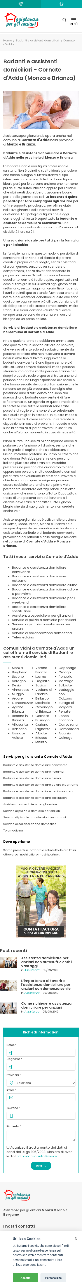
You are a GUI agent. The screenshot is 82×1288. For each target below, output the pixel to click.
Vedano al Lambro (43, 691)
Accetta (25, 1277)
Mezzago (66, 681)
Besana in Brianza (20, 717)
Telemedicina (23, 637)
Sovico (40, 685)
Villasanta (20, 724)
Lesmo (40, 676)
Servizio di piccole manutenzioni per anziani (41, 626)
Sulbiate (65, 685)
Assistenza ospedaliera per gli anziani (42, 615)
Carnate (42, 715)
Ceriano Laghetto (43, 726)
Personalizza (53, 1277)
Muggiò (18, 694)
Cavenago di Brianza (44, 709)
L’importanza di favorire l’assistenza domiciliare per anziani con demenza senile (46, 984)
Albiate (41, 733)
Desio (16, 685)
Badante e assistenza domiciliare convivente (39, 569)
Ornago (65, 672)
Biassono (19, 729)
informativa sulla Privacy (37, 1156)
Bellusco (42, 698)
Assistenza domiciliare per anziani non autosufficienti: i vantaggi (46, 962)
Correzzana (68, 724)
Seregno (19, 681)
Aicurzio (65, 733)
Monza (17, 667)
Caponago (67, 667)
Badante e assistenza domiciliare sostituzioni (39, 608)
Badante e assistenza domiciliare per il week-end (43, 600)
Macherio (42, 702)
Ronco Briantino (66, 717)
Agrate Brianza (18, 709)
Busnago (42, 720)
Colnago (66, 737)
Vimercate (20, 689)
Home (7, 40)
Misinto (41, 742)
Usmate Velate (18, 735)
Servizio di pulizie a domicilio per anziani (44, 619)
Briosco (41, 737)
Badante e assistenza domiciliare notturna (39, 578)
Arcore (17, 698)
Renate (65, 711)
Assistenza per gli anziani (22, 1210)
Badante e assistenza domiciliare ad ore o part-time (45, 591)
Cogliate (42, 681)
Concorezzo (22, 702)
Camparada (69, 729)
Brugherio (19, 672)
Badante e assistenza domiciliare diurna (44, 585)
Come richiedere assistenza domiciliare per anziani (46, 1005)
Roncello (65, 676)
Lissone (18, 676)
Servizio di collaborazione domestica (42, 633)
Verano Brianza (41, 669)
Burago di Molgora (66, 704)
